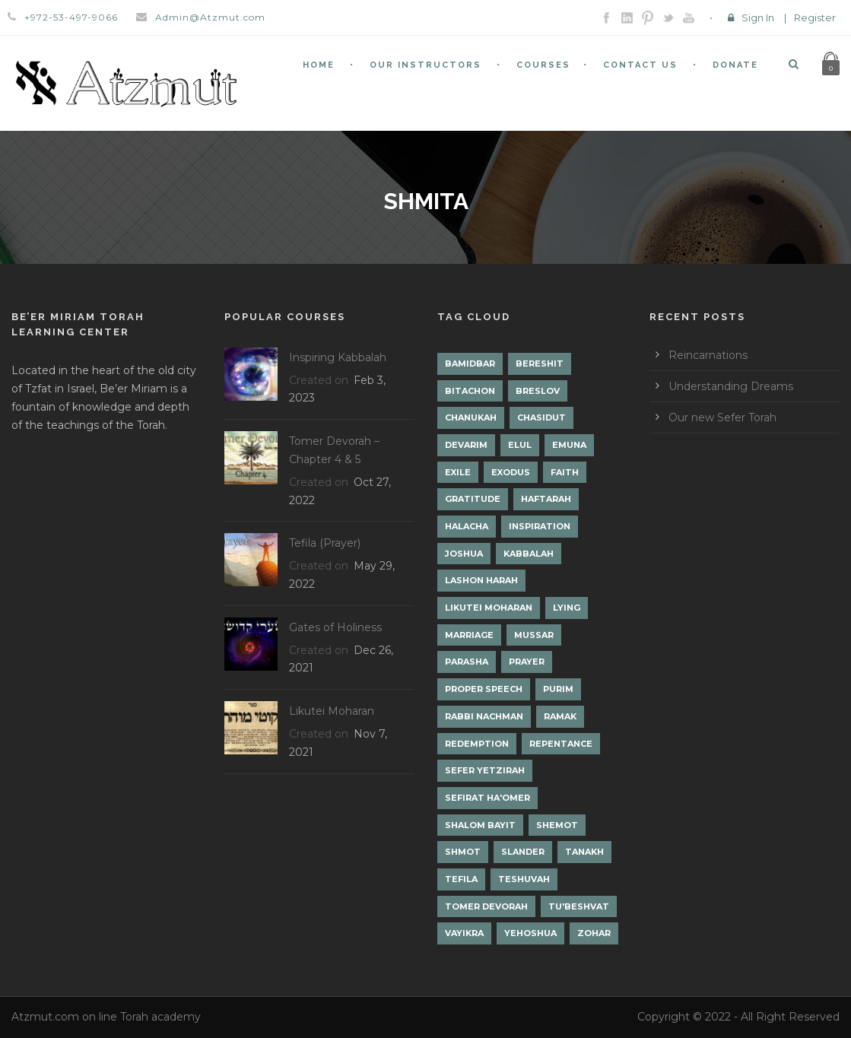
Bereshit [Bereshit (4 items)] (540, 363)
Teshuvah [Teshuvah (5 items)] (524, 879)
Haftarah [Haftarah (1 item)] (546, 499)
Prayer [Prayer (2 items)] (527, 661)
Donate (735, 65)
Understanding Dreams (730, 386)
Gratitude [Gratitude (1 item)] (472, 499)
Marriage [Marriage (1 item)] (469, 635)
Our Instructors (425, 65)
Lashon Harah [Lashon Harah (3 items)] (481, 580)
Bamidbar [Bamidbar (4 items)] (470, 363)
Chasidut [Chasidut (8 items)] (541, 417)
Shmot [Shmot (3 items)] (463, 851)
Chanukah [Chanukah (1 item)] (471, 417)
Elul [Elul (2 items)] (520, 445)
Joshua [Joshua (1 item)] (464, 553)
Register (815, 17)
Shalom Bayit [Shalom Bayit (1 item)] (480, 825)
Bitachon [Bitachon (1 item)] (470, 391)
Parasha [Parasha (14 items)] (466, 661)
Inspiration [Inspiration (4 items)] (539, 526)
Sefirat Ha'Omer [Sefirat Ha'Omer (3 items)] (487, 797)
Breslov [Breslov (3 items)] (538, 391)
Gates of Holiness (335, 627)
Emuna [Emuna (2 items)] (569, 445)
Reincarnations (708, 355)
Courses (543, 65)
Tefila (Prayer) (324, 543)
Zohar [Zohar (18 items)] (594, 933)
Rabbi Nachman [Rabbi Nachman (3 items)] (484, 716)
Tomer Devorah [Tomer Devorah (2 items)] (486, 906)
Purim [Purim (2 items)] (558, 689)
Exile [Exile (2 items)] (458, 472)
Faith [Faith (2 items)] (565, 472)
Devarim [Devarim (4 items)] (466, 445)
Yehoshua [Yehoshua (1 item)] (530, 933)
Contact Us (640, 65)
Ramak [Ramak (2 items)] (560, 716)
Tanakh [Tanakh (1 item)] (584, 851)
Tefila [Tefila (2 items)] (461, 879)
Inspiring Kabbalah (337, 357)
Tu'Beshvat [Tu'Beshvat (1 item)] (578, 906)
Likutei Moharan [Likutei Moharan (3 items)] (488, 607)
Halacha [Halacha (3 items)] (466, 526)
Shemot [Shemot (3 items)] (557, 825)
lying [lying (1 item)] (566, 607)
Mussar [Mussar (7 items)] (534, 635)
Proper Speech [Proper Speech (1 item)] (483, 689)
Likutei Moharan (331, 711)
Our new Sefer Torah (722, 417)
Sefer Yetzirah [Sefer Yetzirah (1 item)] (485, 770)
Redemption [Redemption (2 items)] (477, 743)
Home (319, 65)
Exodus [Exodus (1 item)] (510, 472)
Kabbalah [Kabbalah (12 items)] (528, 553)
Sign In (757, 17)
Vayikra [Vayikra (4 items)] (464, 933)
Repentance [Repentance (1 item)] (560, 743)
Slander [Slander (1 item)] (523, 851)
